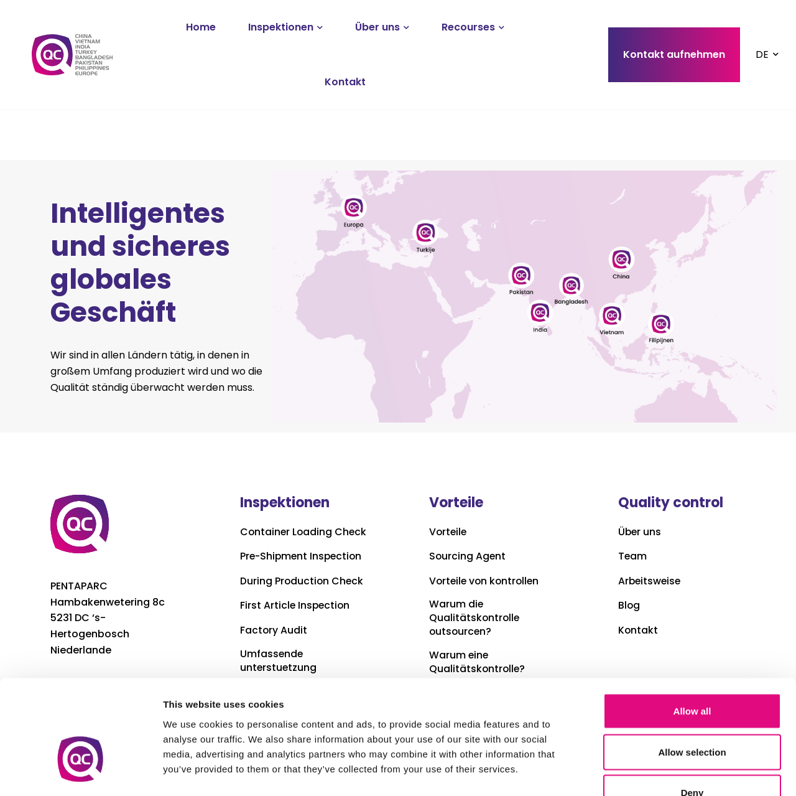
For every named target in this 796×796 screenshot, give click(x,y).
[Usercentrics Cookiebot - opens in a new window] (80, 771)
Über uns (377, 27)
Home (201, 27)
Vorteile (448, 532)
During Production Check (302, 594)
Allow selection (692, 673)
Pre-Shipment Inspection (303, 569)
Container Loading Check (287, 537)
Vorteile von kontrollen (486, 581)
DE (762, 54)
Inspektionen (280, 27)
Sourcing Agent (468, 556)
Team (632, 556)
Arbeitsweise (650, 581)
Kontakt (345, 82)
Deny (692, 714)
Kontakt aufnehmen (674, 54)
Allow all (692, 632)
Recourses (468, 27)
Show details (653, 771)
